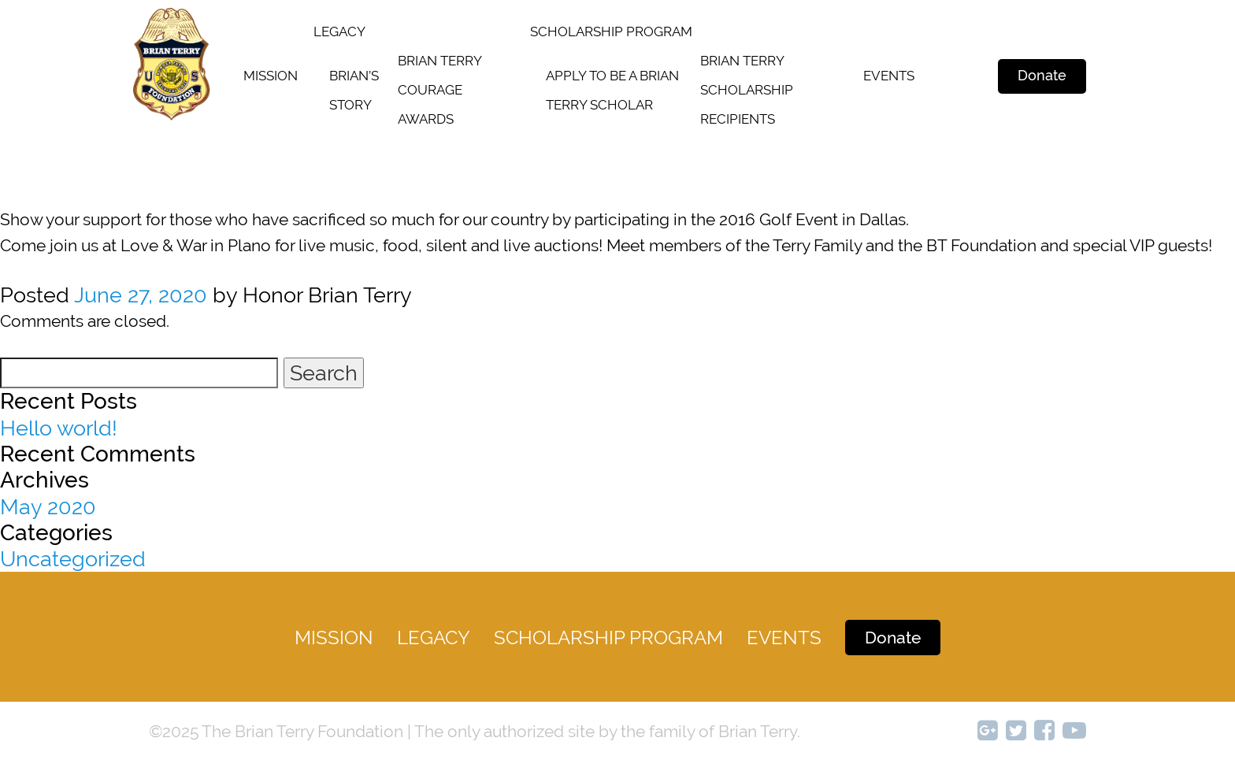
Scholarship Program (608, 637)
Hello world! (58, 428)
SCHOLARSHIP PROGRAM (611, 31)
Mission (270, 75)
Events (888, 75)
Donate (1042, 75)
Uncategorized (73, 559)
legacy (339, 31)
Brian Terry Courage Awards (440, 90)
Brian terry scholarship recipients (746, 90)
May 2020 (48, 507)
